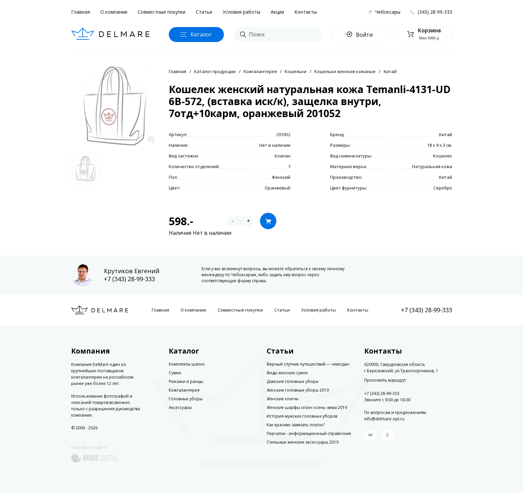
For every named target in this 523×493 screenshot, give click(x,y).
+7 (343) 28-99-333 (129, 279)
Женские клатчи (282, 399)
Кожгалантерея (260, 71)
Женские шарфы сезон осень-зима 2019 (307, 407)
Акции (277, 12)
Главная (80, 12)
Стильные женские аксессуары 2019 (303, 442)
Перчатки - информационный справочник (309, 433)
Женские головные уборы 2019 (298, 390)
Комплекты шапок (187, 364)
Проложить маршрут (385, 380)
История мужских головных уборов (302, 416)
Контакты (305, 12)
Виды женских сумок (287, 373)
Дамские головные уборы (292, 381)
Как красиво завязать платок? (296, 425)
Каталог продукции (215, 71)
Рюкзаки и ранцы (186, 381)
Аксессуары (180, 407)
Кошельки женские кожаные (345, 71)
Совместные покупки (161, 12)
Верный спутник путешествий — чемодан (308, 364)
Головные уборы (186, 399)
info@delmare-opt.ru (384, 419)
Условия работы (241, 12)
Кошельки (295, 71)
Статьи (204, 12)
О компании (113, 12)
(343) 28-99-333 (435, 12)
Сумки (175, 373)
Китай (390, 71)
